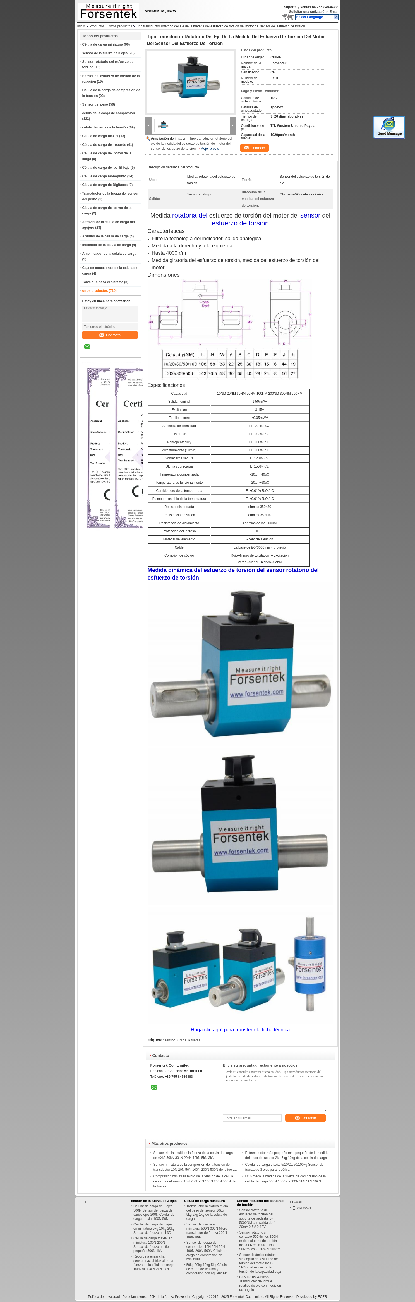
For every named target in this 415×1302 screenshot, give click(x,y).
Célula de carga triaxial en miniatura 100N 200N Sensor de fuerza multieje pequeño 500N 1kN (152, 1244)
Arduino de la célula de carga (105, 236)
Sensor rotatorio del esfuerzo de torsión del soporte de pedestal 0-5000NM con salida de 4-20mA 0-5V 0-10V (257, 1218)
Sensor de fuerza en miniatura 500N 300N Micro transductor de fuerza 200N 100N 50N (206, 1230)
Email (333, 12)
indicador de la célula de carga (106, 245)
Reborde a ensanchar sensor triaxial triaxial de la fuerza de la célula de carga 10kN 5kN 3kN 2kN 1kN (153, 1263)
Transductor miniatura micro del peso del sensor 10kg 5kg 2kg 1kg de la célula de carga (207, 1212)
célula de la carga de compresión (108, 113)
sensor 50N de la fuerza (182, 1040)
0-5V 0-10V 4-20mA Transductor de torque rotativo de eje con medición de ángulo (260, 1283)
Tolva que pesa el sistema (102, 282)
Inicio (81, 26)
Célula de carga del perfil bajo (106, 168)
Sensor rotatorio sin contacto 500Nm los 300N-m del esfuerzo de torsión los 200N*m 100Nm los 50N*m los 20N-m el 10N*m (259, 1241)
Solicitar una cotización (308, 12)
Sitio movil (301, 1208)
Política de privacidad (104, 1297)
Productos (97, 26)
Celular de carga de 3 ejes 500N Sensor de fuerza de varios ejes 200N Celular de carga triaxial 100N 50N (153, 1212)
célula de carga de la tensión (105, 127)
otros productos (120, 26)
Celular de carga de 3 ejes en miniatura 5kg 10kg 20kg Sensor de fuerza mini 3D (153, 1228)
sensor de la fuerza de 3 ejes (105, 53)
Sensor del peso (95, 104)
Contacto (110, 335)
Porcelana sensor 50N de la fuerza (148, 1297)
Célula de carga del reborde (104, 145)
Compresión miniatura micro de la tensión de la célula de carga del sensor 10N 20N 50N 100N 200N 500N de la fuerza (194, 1181)
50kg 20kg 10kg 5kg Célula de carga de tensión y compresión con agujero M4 (207, 1269)
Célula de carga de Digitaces (105, 185)
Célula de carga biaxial (100, 136)
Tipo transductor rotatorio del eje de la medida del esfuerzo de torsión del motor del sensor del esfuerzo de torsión (191, 144)
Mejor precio (210, 149)
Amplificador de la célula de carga (109, 254)
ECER (322, 1297)
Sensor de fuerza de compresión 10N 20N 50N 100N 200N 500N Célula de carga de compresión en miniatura (206, 1251)
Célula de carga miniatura (102, 44)
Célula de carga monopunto (104, 176)
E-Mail (297, 1202)
